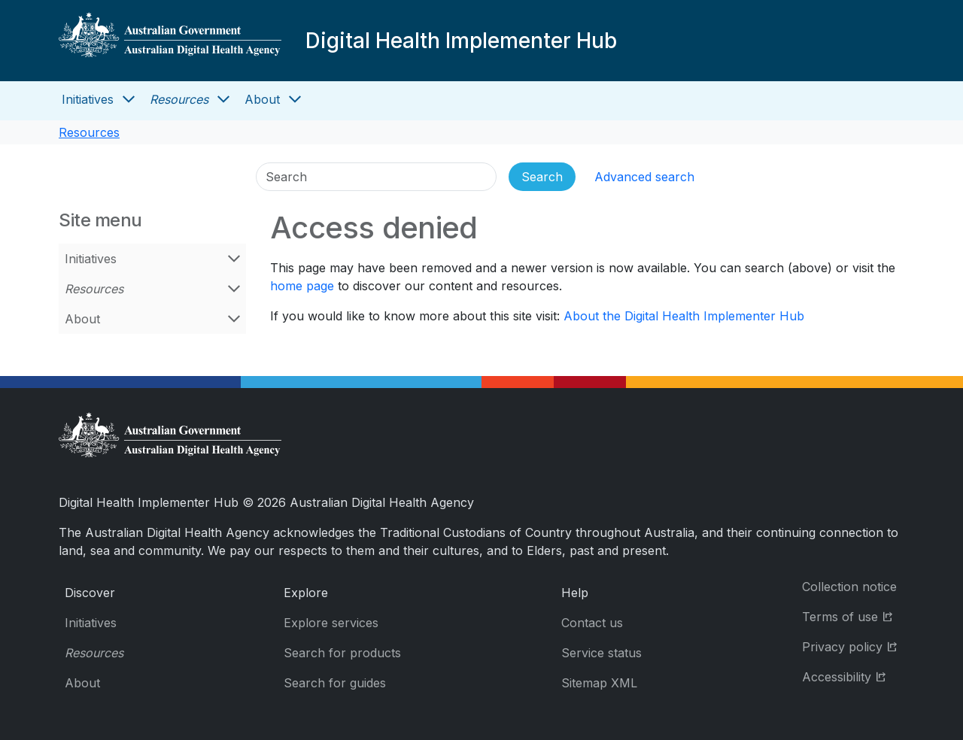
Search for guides (335, 682)
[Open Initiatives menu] (129, 99)
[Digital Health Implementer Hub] (170, 40)
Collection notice (849, 586)
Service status (601, 652)
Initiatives (88, 99)
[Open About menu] (295, 99)
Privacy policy (853, 645)
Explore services (331, 622)
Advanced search (644, 176)
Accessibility (853, 675)
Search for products (342, 652)
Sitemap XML (599, 682)
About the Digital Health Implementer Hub (684, 315)
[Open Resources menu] (223, 99)
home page (302, 285)
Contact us (592, 622)
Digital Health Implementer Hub (461, 40)
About (262, 99)
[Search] (376, 176)
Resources (179, 99)
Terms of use (853, 615)
